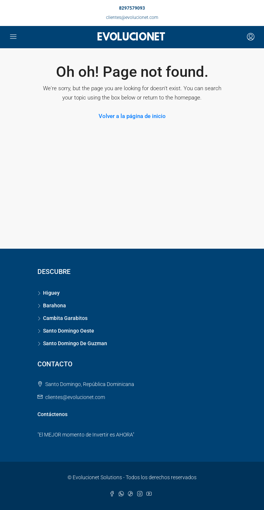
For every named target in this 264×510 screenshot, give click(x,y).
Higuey (51, 293)
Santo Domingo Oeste (68, 331)
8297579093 (132, 8)
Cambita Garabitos (65, 318)
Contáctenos (52, 414)
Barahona (54, 305)
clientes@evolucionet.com (132, 17)
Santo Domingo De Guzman (75, 343)
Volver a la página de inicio (132, 116)
